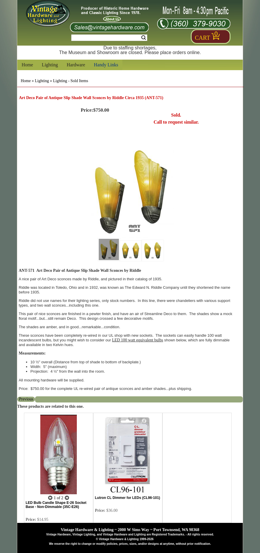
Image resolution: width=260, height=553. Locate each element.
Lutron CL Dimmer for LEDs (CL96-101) (127, 498)
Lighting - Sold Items (70, 81)
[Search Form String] (109, 37)
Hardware (76, 64)
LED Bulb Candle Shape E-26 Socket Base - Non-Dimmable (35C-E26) (56, 505)
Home (27, 64)
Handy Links (106, 64)
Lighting (50, 64)
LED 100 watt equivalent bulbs (137, 340)
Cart (202, 37)
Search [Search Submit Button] (143, 37)
